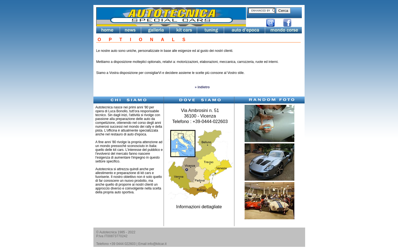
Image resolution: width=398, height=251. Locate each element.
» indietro (202, 87)
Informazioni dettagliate (199, 206)
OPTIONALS (145, 39)
